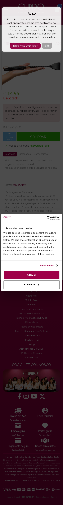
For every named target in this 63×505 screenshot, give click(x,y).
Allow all (31, 275)
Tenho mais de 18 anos (25, 45)
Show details (47, 265)
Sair (47, 45)
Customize (31, 284)
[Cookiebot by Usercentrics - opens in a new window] (47, 218)
